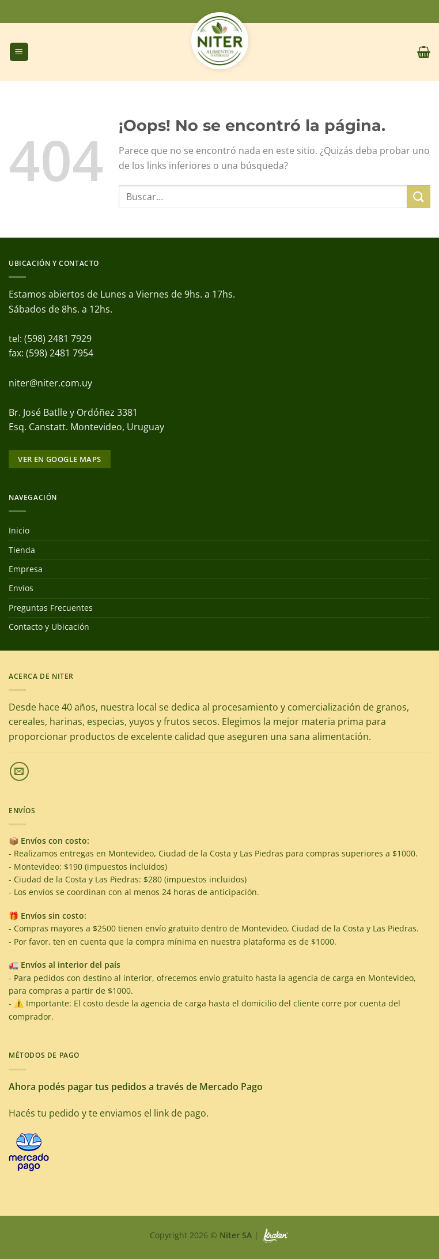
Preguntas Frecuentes (51, 607)
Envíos (21, 587)
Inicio (19, 530)
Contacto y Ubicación (49, 626)
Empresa (26, 568)
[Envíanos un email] (19, 771)
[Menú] (19, 52)
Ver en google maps (59, 459)
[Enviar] (418, 196)
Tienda (22, 549)
